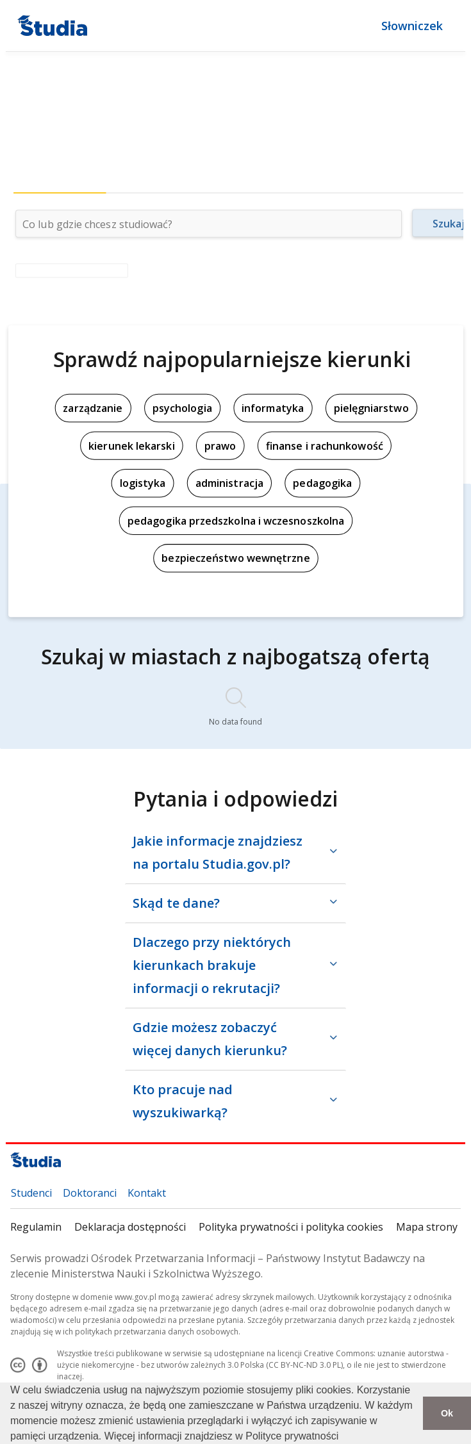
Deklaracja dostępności (130, 1226)
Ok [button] (447, 1413)
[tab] (59, 180)
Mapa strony (427, 1226)
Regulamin (36, 1226)
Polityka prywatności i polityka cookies (291, 1226)
